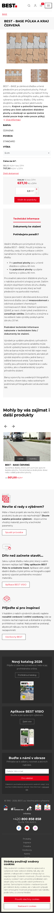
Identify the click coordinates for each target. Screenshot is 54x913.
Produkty (27, 839)
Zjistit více (27, 721)
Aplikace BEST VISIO (15, 584)
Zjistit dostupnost (11, 173)
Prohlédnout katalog (27, 675)
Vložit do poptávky (27, 200)
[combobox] (27, 153)
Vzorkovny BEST (13, 637)
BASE (4, 14)
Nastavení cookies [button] (27, 906)
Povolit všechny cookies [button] (27, 899)
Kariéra (27, 854)
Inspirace (27, 842)
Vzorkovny (27, 850)
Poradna (27, 846)
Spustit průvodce (14, 532)
